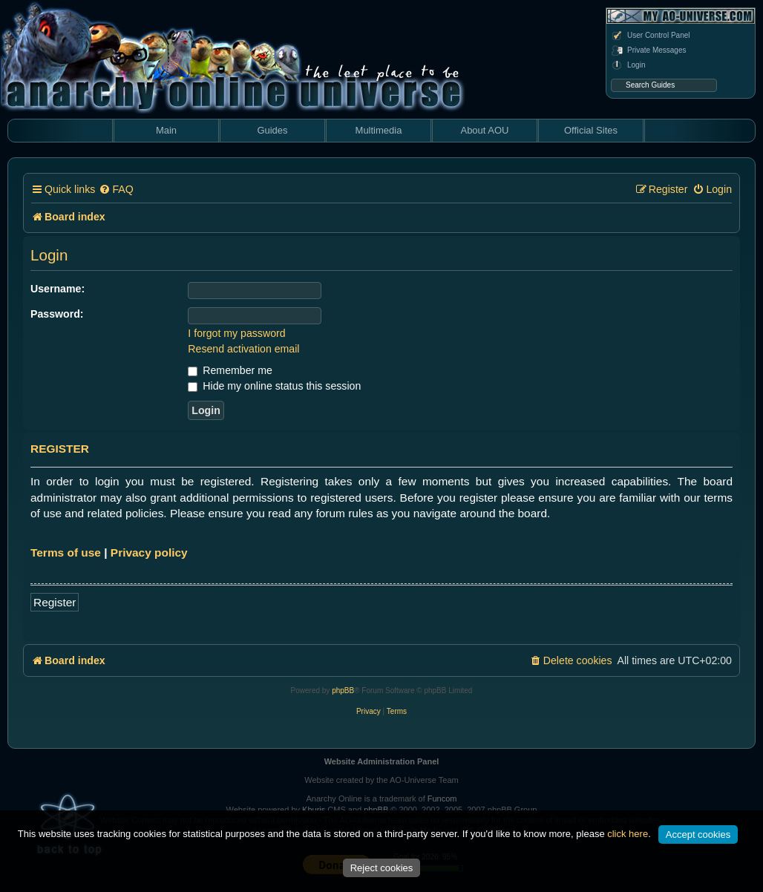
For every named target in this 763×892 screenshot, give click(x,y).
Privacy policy (149, 552)
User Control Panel (650, 35)
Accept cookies (698, 834)
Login (628, 65)
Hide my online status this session (274, 386)
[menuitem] (116, 189)
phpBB (343, 690)
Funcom (442, 798)
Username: (57, 289)
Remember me (230, 370)
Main (166, 130)
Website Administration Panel (381, 761)
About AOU (484, 130)
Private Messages (648, 50)
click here (627, 833)
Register (54, 602)
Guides (272, 130)
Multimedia (379, 130)
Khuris (313, 809)
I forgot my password (236, 333)
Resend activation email (243, 349)
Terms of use (65, 552)
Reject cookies (381, 867)
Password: (57, 314)
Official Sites (591, 130)
